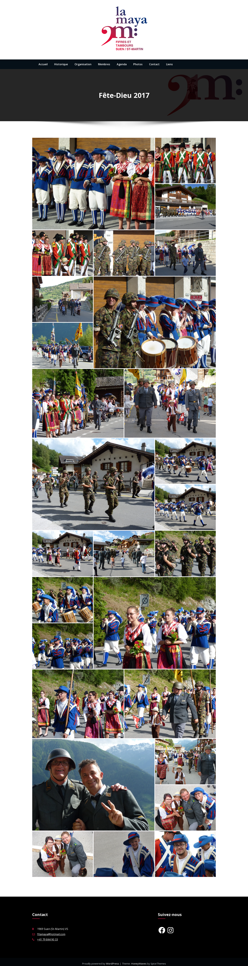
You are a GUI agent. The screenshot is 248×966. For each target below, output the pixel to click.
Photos (138, 64)
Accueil (43, 64)
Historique (61, 64)
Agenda (122, 64)
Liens (169, 64)
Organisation (83, 64)
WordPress (113, 960)
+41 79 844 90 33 (47, 936)
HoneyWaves (138, 960)
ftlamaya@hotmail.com (51, 931)
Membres (104, 64)
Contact (154, 64)
